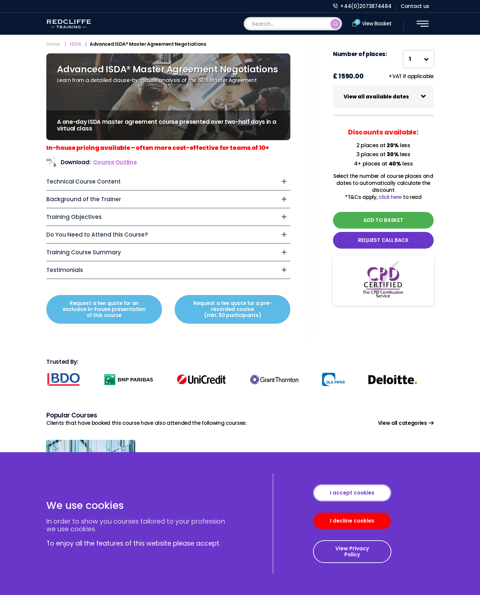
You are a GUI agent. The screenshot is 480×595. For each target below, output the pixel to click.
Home (53, 44)
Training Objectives (74, 217)
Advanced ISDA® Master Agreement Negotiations (148, 44)
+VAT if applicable (411, 76)
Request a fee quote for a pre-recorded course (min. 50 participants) (232, 309)
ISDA (75, 44)
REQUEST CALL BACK (383, 240)
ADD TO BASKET (383, 220)
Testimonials (64, 270)
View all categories (406, 422)
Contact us (415, 6)
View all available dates (376, 96)
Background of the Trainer (83, 199)
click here (390, 197)
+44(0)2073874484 (362, 6)
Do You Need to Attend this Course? (97, 235)
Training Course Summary (83, 252)
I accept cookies (352, 492)
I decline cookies (352, 520)
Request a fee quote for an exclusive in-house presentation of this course (104, 309)
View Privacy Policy (352, 551)
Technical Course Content (83, 182)
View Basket (372, 23)
